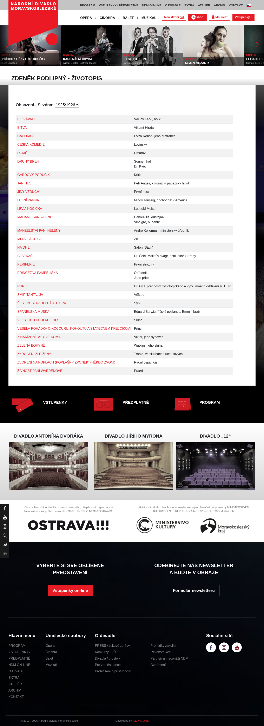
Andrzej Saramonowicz (136, 63)
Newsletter (173, 17)
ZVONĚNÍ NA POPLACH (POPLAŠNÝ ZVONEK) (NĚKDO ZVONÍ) (66, 362)
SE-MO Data (141, 720)
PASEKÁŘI (25, 256)
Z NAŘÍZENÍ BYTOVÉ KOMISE (40, 337)
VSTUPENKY (55, 402)
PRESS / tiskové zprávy (112, 645)
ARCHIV (14, 690)
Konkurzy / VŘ (105, 652)
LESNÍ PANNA (28, 200)
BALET (128, 18)
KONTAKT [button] (236, 5)
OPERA (86, 18)
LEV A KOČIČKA (29, 208)
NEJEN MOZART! (197, 63)
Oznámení (158, 665)
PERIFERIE (26, 264)
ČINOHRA (107, 18)
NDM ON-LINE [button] (151, 5)
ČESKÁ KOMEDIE (31, 144)
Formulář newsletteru (194, 590)
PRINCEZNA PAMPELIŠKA (37, 273)
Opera (50, 645)
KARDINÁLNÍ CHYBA (77, 59)
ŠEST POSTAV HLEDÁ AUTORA (41, 303)
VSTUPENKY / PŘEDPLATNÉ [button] (118, 5)
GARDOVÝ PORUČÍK (33, 175)
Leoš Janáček (9, 63)
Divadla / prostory (108, 658)
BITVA (22, 127)
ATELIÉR (15, 684)
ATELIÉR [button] (204, 5)
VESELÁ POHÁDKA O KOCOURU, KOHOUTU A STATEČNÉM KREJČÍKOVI (74, 328)
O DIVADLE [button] (173, 5)
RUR (21, 286)
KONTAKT (16, 697)
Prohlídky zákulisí (163, 645)
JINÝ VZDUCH (28, 192)
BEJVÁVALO (26, 119)
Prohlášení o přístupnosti (113, 671)
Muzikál (51, 665)
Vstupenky (243, 17)
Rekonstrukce (161, 652)
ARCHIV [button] (219, 5)
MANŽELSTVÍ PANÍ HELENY (39, 230)
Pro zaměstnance (108, 665)
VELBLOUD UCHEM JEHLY (38, 320)
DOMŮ (22, 153)
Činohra (51, 652)
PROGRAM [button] (87, 5)
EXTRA (13, 677)
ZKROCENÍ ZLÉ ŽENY (34, 354)
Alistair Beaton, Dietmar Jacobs (79, 63)
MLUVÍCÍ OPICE (29, 239)
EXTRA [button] (189, 5)
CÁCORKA (25, 136)
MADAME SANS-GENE (34, 217)
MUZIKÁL (148, 18)
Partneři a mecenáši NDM (169, 658)
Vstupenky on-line (70, 590)
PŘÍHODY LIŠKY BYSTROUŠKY (23, 59)
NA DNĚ (23, 247)
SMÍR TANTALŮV (30, 294)
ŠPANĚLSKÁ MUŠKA (33, 311)
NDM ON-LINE (19, 665)
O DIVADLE (17, 671)
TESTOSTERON (135, 59)
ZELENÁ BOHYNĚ (31, 345)
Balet (49, 658)
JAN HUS (24, 183)
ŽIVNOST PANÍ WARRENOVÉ (39, 371)
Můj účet (219, 17)
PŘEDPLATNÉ (136, 402)
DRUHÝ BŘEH (28, 161)
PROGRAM (209, 402)
